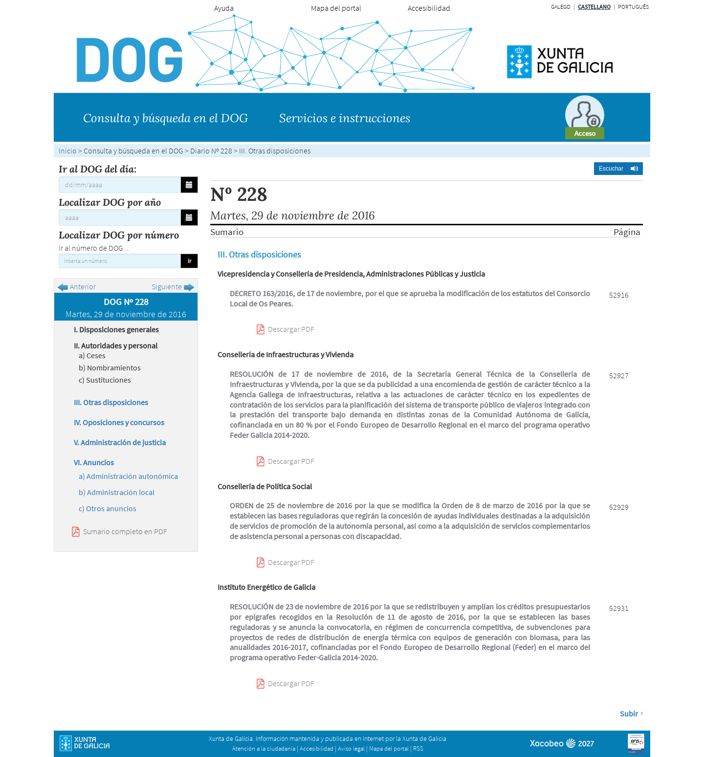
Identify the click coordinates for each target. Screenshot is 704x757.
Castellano (594, 6)
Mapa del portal (336, 8)
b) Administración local (116, 492)
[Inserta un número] (120, 261)
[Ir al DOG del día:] (120, 184)
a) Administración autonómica (128, 476)
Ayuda (224, 8)
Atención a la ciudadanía (263, 748)
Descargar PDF (291, 329)
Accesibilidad (429, 8)
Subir (629, 713)
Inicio (68, 150)
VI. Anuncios (94, 462)
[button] (618, 168)
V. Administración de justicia (120, 442)
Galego (561, 6)
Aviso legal (351, 748)
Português (633, 6)
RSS (418, 748)
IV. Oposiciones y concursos (119, 422)
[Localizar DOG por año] (120, 217)
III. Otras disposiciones (111, 402)
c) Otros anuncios (107, 508)
